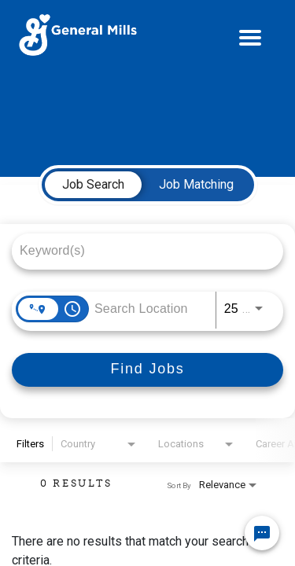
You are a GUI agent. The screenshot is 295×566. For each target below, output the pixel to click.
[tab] (93, 184)
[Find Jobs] (147, 370)
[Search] (147, 370)
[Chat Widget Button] (262, 533)
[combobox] (140, 250)
